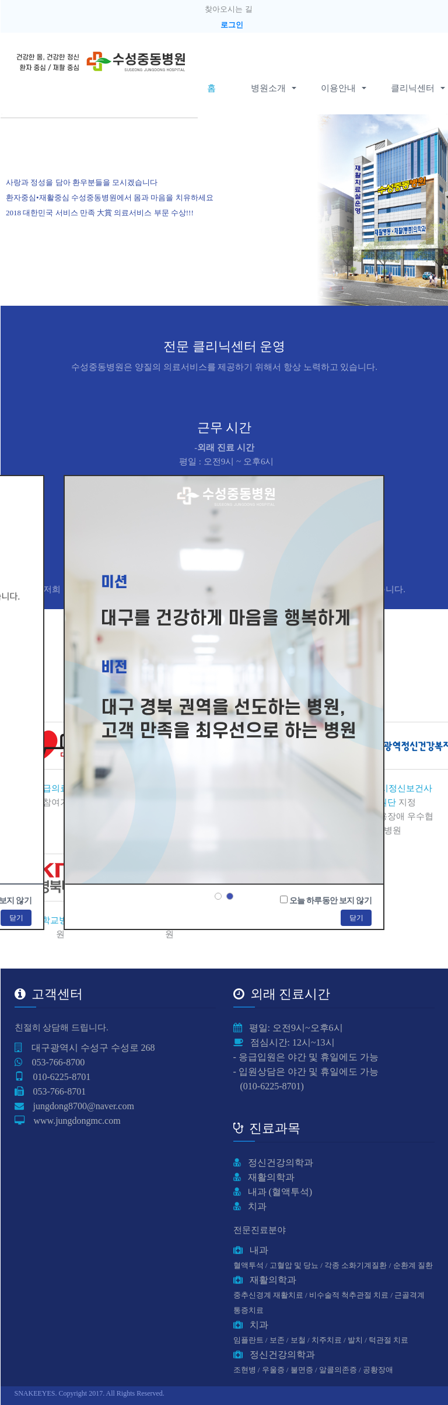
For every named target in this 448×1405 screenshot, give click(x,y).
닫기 (356, 918)
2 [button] (229, 896)
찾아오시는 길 (228, 9)
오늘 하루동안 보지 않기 (330, 900)
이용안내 (343, 88)
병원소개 (273, 88)
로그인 (231, 24)
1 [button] (218, 896)
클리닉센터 (413, 88)
